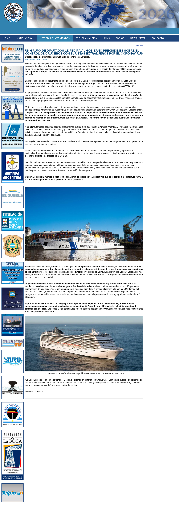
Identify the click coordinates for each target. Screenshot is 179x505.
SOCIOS (120, 38)
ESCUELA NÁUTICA (86, 38)
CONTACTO (158, 38)
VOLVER (139, 46)
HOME (6, 38)
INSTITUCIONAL (25, 38)
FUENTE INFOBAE (34, 391)
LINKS (106, 38)
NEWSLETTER (138, 38)
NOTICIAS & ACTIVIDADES (55, 38)
